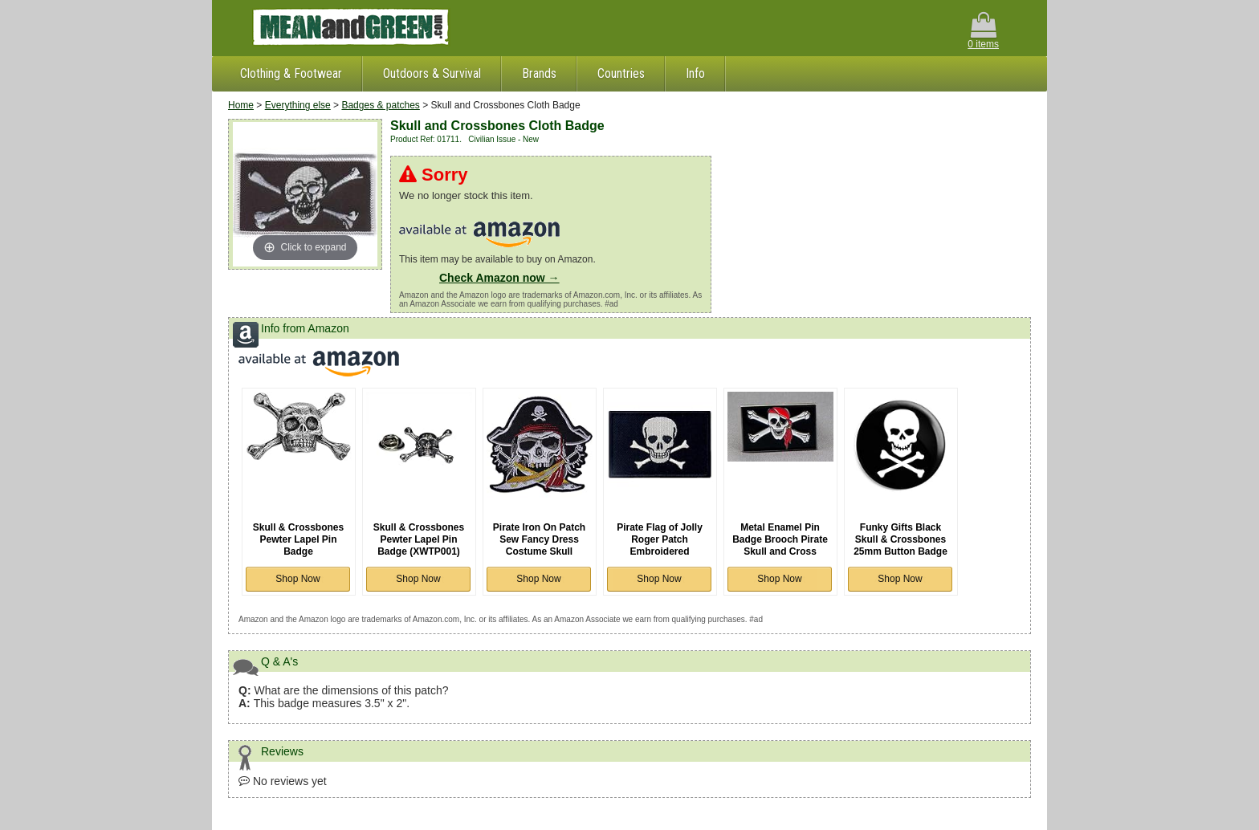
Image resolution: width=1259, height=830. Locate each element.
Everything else (298, 105)
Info (695, 73)
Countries (621, 73)
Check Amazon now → (499, 277)
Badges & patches (380, 105)
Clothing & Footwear (291, 73)
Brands (539, 73)
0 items (983, 31)
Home (241, 105)
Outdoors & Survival (432, 73)
